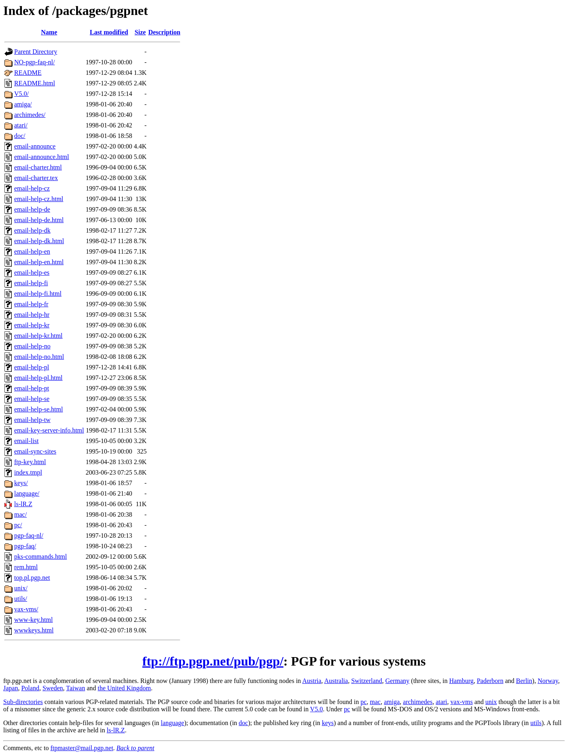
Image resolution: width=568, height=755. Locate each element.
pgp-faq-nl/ (28, 535)
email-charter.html (38, 167)
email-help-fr (31, 304)
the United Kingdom (124, 688)
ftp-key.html (30, 461)
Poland (30, 688)
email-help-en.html (39, 262)
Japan (10, 688)
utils (536, 722)
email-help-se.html (38, 409)
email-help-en (32, 251)
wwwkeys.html (33, 630)
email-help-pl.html (38, 377)
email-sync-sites (35, 451)
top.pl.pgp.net (32, 577)
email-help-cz (32, 188)
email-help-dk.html (39, 241)
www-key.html (33, 619)
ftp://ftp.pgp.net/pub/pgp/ (213, 661)
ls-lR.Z (23, 504)
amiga (392, 701)
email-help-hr (31, 314)
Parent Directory (35, 51)
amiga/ (23, 104)
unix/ (21, 588)
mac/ (20, 514)
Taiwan (75, 688)
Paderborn (490, 680)
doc (243, 722)
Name (49, 32)
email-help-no (32, 346)
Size (140, 32)
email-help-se (31, 398)
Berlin (524, 680)
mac (375, 701)
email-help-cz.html (38, 198)
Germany (397, 680)
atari (441, 701)
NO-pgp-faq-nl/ (34, 62)
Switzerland (366, 680)
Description (164, 32)
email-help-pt (31, 388)
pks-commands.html (40, 556)
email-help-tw (32, 419)
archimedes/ (29, 114)
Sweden (53, 688)
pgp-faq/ (25, 546)
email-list (26, 440)
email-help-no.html (39, 356)
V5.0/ (21, 93)
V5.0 (316, 709)
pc (363, 701)
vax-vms (462, 701)
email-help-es (31, 272)
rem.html (26, 567)
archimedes (417, 701)
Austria (311, 680)
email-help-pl (31, 367)
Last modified (109, 32)
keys (328, 722)
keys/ (21, 482)
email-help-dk (32, 230)
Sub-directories (23, 701)
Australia (336, 680)
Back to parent (136, 747)
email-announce (34, 146)
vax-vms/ (26, 609)
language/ (26, 493)
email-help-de (32, 209)
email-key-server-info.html (49, 430)
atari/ (21, 125)
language (172, 722)
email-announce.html (41, 156)
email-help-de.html (39, 219)
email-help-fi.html (38, 293)
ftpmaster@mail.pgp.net (81, 747)
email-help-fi (31, 283)
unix (491, 701)
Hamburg (461, 680)
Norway (548, 680)
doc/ (20, 135)
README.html (34, 83)
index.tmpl (28, 472)
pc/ (18, 525)
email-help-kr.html (38, 335)
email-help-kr (31, 325)
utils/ (20, 598)
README (28, 72)
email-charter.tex (36, 177)
